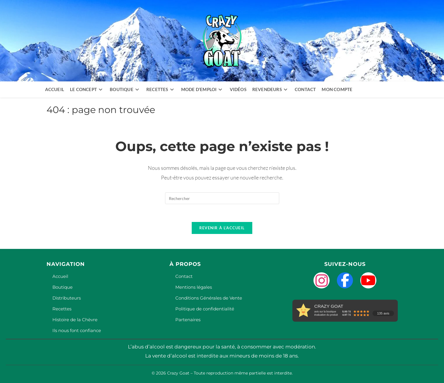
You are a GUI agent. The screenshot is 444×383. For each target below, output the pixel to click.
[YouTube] (368, 280)
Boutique (62, 287)
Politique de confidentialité (204, 309)
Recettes (61, 309)
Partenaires (187, 319)
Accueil (60, 276)
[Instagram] (321, 280)
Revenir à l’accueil (222, 227)
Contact (184, 276)
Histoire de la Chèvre (74, 319)
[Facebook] (345, 280)
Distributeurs (66, 298)
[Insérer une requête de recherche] (222, 198)
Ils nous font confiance (76, 330)
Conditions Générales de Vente (208, 298)
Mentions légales (193, 287)
